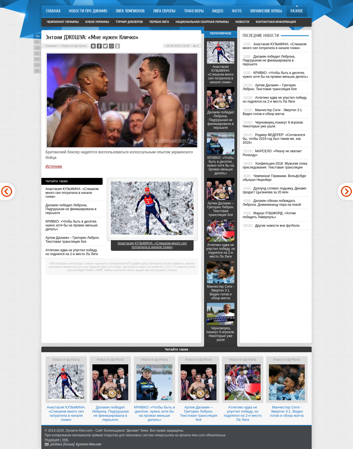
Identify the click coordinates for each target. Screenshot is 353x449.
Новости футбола (73, 45)
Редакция (52, 440)
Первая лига (159, 21)
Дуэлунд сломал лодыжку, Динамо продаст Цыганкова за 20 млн (274, 190)
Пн (37, 36)
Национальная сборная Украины (202, 21)
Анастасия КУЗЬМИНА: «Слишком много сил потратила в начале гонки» (72, 193)
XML (65, 440)
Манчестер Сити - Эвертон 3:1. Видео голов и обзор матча (220, 292)
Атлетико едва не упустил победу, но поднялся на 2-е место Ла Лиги (72, 252)
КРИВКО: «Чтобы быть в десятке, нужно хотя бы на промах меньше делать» (72, 225)
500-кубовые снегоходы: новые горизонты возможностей (89, 263)
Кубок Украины (97, 21)
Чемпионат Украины (63, 21)
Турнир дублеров (129, 21)
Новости (242, 21)
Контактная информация (276, 21)
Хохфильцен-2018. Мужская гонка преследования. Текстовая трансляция (275, 165)
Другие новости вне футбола (277, 226)
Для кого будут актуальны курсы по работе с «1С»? (137, 266)
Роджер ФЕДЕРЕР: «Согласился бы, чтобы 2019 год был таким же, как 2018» (274, 139)
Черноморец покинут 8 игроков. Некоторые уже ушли (221, 334)
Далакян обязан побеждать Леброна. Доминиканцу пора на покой (272, 203)
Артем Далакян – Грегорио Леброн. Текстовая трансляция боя (73, 240)
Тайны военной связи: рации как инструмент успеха (140, 270)
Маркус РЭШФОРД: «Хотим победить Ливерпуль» (269, 215)
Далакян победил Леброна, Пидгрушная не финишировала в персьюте (71, 209)
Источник (54, 166)
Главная (51, 45)
